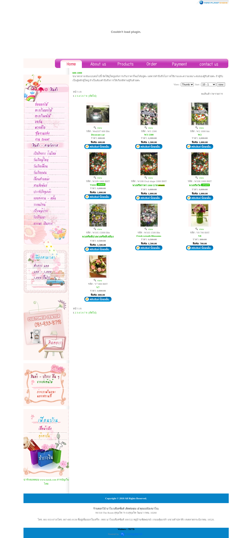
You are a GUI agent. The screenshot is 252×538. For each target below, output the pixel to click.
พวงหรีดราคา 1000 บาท (145, 185)
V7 (97, 287)
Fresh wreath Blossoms (148, 236)
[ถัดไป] (92, 95)
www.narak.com (48, 479)
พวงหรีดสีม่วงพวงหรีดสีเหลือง (98, 236)
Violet (93, 184)
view (98, 127)
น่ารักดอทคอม (31, 479)
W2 (200, 134)
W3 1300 (148, 134)
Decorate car (98, 134)
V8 (199, 236)
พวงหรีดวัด (195, 185)
